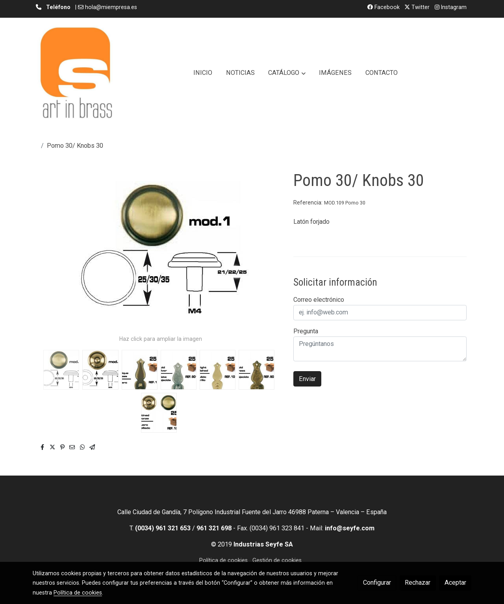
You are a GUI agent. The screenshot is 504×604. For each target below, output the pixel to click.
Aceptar (455, 582)
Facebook (383, 7)
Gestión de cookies (277, 560)
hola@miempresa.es (111, 7)
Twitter (417, 7)
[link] (76, 73)
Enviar (307, 379)
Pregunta (305, 331)
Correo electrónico (318, 299)
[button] (287, 72)
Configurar (377, 582)
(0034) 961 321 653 (163, 528)
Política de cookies (223, 560)
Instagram (451, 7)
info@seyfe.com (349, 528)
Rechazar (417, 582)
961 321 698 (214, 528)
